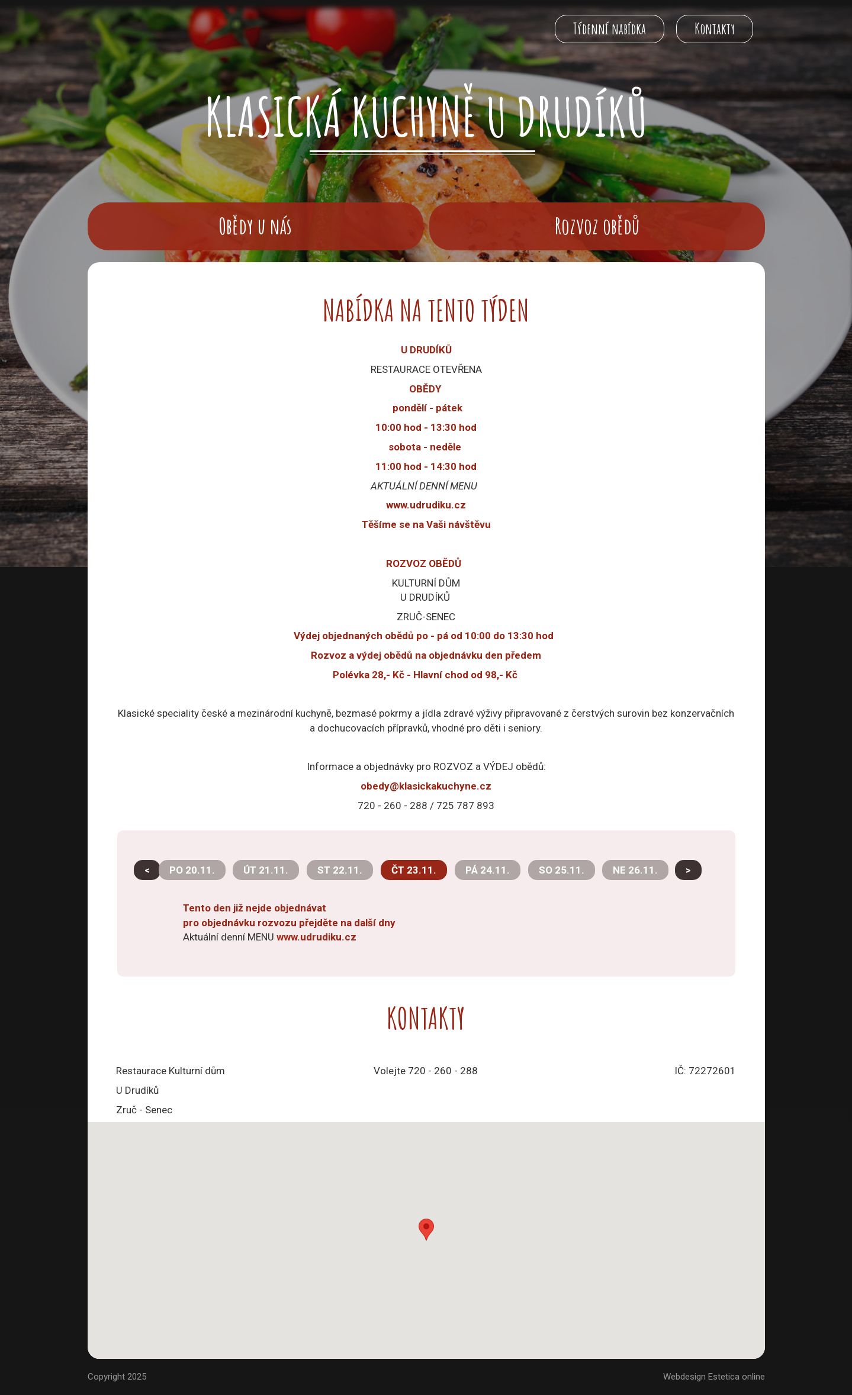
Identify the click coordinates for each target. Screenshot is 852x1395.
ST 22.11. (339, 870)
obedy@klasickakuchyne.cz (426, 786)
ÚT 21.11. (265, 870)
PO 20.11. (192, 870)
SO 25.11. (561, 870)
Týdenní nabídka (609, 29)
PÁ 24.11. (487, 870)
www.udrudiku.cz (316, 937)
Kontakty (715, 29)
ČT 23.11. (413, 870)
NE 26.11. (635, 870)
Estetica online (736, 1376)
